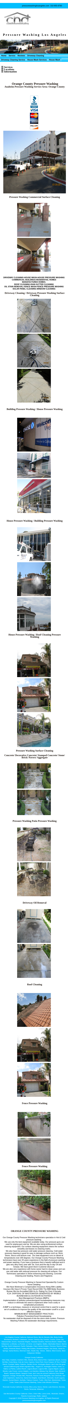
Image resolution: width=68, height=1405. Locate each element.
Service (12, 56)
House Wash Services (37, 60)
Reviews (21, 56)
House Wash (54, 60)
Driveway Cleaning (35, 56)
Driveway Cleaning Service (13, 60)
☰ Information (9, 71)
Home (3, 56)
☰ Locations (7, 69)
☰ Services (7, 67)
